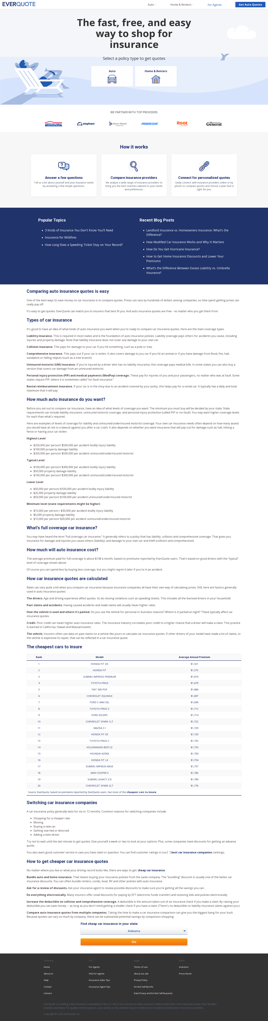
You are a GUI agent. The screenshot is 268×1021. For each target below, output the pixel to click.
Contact (47, 986)
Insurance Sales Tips (99, 980)
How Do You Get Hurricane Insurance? (173, 249)
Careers (48, 993)
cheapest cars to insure (141, 792)
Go (134, 942)
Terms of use (141, 966)
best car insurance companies (191, 852)
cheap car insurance (151, 870)
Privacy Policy (140, 980)
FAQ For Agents (96, 973)
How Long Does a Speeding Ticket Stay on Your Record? (84, 245)
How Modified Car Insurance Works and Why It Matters (185, 242)
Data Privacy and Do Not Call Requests (153, 993)
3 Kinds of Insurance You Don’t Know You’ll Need (79, 230)
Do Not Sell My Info (143, 986)
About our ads (141, 973)
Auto (151, 4)
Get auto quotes (250, 4)
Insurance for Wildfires (60, 237)
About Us (48, 973)
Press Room (185, 973)
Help (46, 980)
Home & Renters (180, 4)
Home (47, 966)
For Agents (215, 4)
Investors (184, 966)
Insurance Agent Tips (99, 986)
